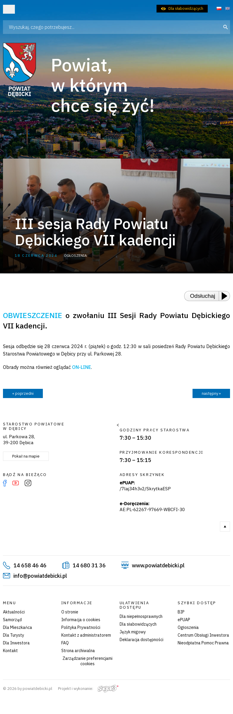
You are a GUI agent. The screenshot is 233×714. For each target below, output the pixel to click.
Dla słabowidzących (185, 8)
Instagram (28, 483)
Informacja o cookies (80, 619)
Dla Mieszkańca (17, 627)
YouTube (15, 483)
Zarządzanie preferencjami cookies (87, 661)
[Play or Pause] (226, 296)
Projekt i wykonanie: (88, 688)
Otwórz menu (9, 9)
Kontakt (10, 650)
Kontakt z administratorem (86, 635)
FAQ (65, 643)
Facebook (5, 483)
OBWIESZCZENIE (32, 315)
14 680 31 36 (89, 565)
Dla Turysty (13, 635)
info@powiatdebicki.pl (40, 575)
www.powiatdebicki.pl (158, 565)
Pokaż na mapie (26, 456)
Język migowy (133, 632)
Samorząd (12, 619)
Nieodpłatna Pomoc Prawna (203, 643)
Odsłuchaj (202, 296)
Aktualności (14, 612)
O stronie (69, 612)
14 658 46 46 (29, 565)
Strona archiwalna (78, 650)
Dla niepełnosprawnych (141, 616)
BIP (181, 612)
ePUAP (184, 619)
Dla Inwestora (16, 643)
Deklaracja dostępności (141, 639)
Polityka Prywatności (80, 627)
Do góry (225, 527)
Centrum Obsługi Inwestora (203, 635)
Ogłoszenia (188, 627)
